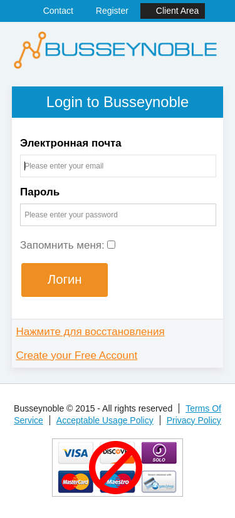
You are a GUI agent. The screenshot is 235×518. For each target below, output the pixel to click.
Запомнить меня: (68, 245)
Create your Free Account (77, 355)
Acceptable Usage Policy (105, 420)
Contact (58, 11)
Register (112, 11)
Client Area (177, 11)
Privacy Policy (194, 420)
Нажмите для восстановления (90, 332)
